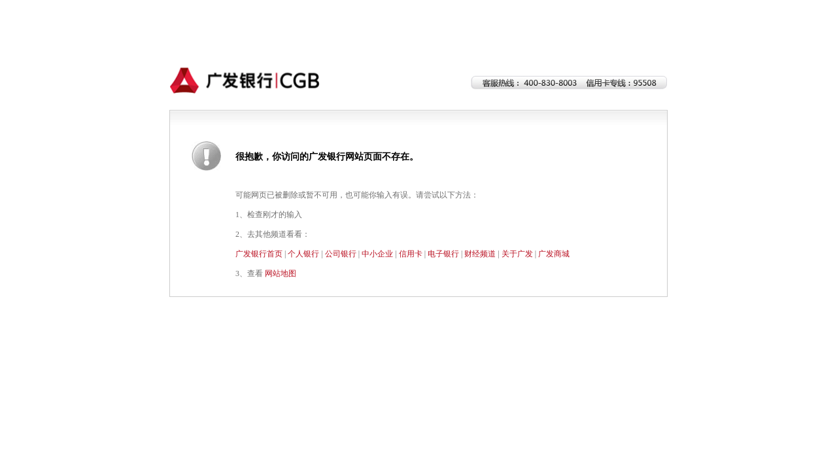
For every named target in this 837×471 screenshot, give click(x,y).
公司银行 (340, 253)
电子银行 (443, 253)
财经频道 (480, 253)
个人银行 (303, 253)
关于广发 (517, 253)
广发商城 (554, 253)
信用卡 (410, 253)
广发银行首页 (258, 253)
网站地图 (280, 273)
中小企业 (377, 253)
